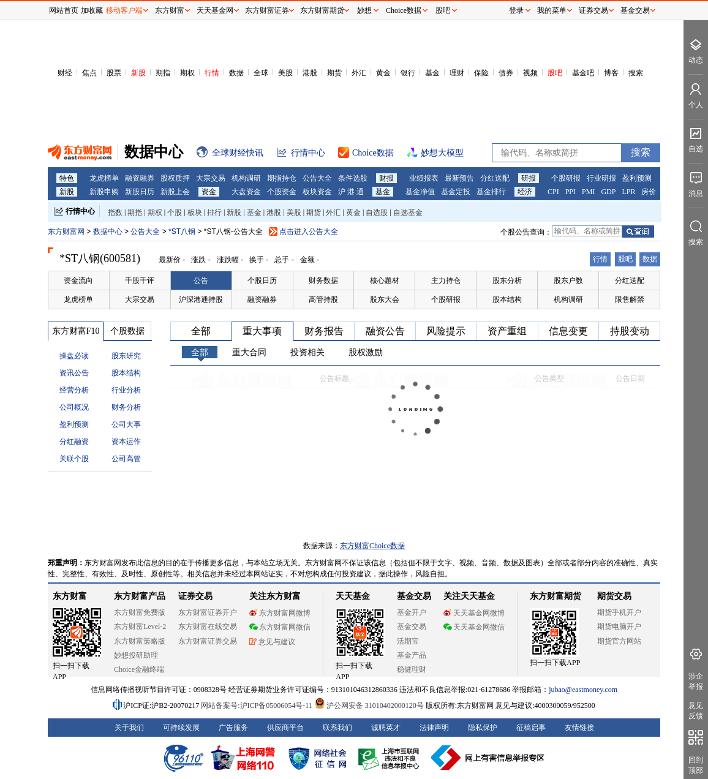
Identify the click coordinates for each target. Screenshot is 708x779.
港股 (310, 73)
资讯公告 (74, 373)
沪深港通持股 (201, 299)
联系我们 (337, 727)
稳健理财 (411, 669)
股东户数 (568, 280)
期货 (334, 73)
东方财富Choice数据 (372, 545)
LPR (628, 191)
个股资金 (281, 191)
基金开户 (411, 612)
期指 (163, 73)
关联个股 (74, 458)
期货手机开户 (619, 612)
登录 (516, 10)
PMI (588, 191)
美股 (285, 73)
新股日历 (139, 191)
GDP (608, 191)
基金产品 (411, 655)
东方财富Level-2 (140, 626)
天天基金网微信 (474, 627)
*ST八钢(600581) (99, 258)
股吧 (555, 73)
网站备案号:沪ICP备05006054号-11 (257, 705)
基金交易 (411, 626)
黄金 (383, 73)
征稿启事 (531, 727)
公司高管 (126, 458)
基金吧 (583, 73)
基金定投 (455, 191)
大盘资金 (246, 191)
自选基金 (408, 212)
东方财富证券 (267, 10)
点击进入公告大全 (308, 231)
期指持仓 (281, 178)
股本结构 (507, 299)
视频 (530, 73)
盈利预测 (637, 178)
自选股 (377, 212)
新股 (138, 73)
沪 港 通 (351, 191)
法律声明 (434, 727)
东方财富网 (66, 231)
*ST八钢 (182, 231)
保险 (481, 73)
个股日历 (262, 280)
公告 (201, 280)
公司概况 (74, 407)
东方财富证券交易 (207, 641)
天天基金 (353, 596)
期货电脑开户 (619, 626)
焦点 (89, 73)
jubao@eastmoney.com (583, 689)
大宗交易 (210, 178)
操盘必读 (74, 356)
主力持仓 (446, 280)
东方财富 (70, 596)
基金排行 (491, 191)
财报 (386, 178)
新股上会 (175, 191)
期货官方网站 (619, 641)
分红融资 (74, 441)
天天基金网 (215, 10)
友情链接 (579, 727)
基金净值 (420, 191)
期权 (187, 73)
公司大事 (126, 424)
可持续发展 (181, 727)
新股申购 (104, 191)
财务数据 (323, 280)
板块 (194, 212)
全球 (261, 73)
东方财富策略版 (139, 641)
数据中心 (107, 231)
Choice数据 (403, 10)
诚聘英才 (386, 727)
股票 (114, 73)
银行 (408, 73)
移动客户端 (124, 10)
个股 (174, 212)
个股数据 (127, 331)
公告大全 (317, 178)
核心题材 (384, 280)
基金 (432, 73)
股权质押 (175, 178)
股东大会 (384, 299)
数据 (236, 73)
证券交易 (593, 10)
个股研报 (566, 178)
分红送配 (495, 178)
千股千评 (139, 280)
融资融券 (139, 178)
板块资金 (317, 191)
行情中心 (80, 211)
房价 (648, 191)
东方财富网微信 (280, 627)
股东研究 (126, 356)
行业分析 (126, 390)
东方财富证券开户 (207, 612)
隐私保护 (482, 727)
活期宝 (408, 641)
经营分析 (74, 390)
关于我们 (129, 727)
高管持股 (323, 299)
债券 (506, 73)
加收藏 (92, 10)
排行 (214, 212)
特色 (66, 178)
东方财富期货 (555, 596)
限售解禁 (629, 299)
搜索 (635, 73)
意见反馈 (695, 710)
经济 (525, 191)
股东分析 (507, 280)
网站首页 (63, 10)
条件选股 (352, 178)
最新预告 (459, 178)
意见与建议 (272, 642)
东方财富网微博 (280, 613)
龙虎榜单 (104, 178)
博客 (611, 73)
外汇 (359, 73)
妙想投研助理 (136, 655)
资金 (208, 191)
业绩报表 (424, 178)
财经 (65, 73)
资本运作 (126, 441)
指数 (115, 212)
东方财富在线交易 (207, 626)
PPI (570, 191)
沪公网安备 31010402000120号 (369, 705)
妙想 (364, 10)
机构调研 (246, 178)
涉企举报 (695, 681)
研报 (528, 178)
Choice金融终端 (139, 669)
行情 (212, 73)
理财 (457, 73)
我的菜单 (552, 10)
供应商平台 (285, 727)
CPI (553, 191)
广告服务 (233, 727)
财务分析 (126, 407)
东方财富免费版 (139, 612)
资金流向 (78, 280)
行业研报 (601, 178)
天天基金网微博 (474, 613)
